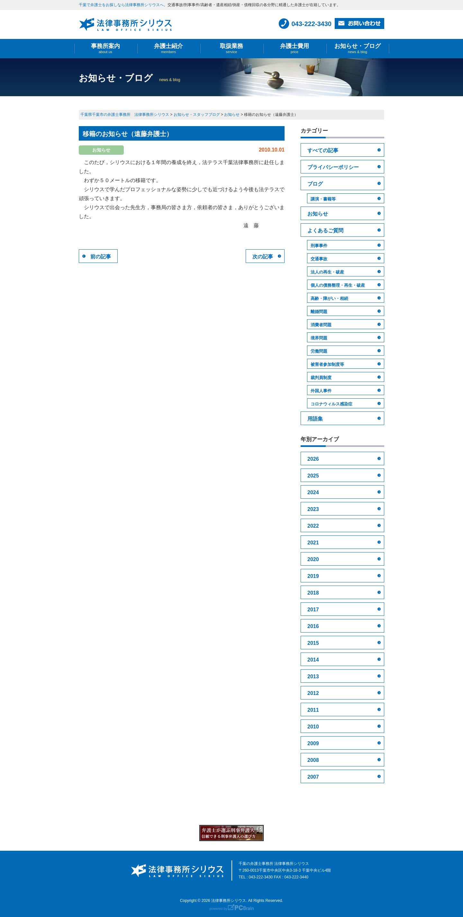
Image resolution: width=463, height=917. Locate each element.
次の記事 (262, 256)
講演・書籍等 (323, 199)
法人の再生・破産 (327, 272)
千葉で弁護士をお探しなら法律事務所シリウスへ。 (123, 5)
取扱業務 (231, 48)
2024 (313, 492)
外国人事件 (321, 390)
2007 (313, 777)
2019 (313, 576)
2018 (313, 593)
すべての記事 (322, 150)
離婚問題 (319, 311)
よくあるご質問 (325, 230)
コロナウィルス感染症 (331, 404)
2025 (313, 475)
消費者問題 (321, 324)
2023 (313, 509)
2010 (313, 726)
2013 (313, 676)
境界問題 (319, 338)
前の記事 (100, 256)
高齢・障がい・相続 (329, 298)
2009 (313, 743)
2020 (313, 559)
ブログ (315, 184)
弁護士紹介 (168, 48)
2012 (313, 693)
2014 (313, 659)
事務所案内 (105, 48)
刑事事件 (319, 245)
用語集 (315, 418)
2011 (313, 710)
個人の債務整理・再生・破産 (338, 285)
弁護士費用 (294, 48)
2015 (313, 643)
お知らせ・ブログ (357, 48)
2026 (313, 459)
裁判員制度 (321, 377)
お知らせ (317, 214)
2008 (313, 760)
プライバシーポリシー (333, 167)
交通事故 (319, 258)
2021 (313, 542)
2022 (313, 526)
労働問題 (319, 351)
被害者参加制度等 (327, 364)
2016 (313, 626)
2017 (313, 609)
